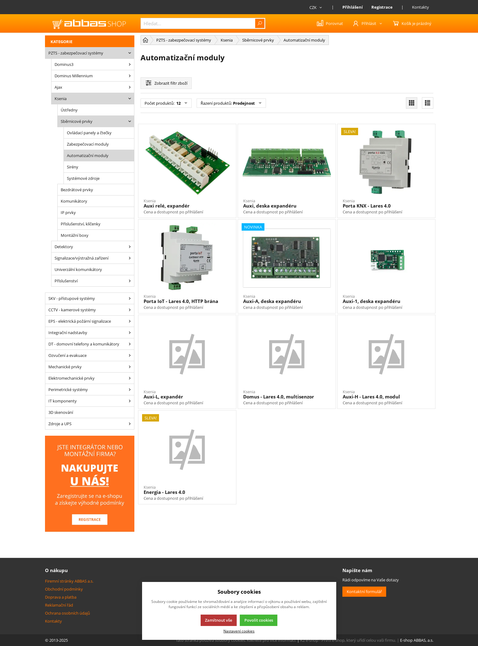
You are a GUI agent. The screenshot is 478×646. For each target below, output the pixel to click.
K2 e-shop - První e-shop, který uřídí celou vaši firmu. (348, 640)
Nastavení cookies (239, 630)
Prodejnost (244, 103)
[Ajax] (129, 87)
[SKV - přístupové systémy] (129, 298)
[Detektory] (129, 246)
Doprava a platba (60, 597)
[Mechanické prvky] (129, 367)
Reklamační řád (59, 605)
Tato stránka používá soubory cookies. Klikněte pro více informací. (236, 640)
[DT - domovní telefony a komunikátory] (129, 344)
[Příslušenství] (129, 281)
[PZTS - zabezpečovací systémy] (129, 53)
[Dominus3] (129, 64)
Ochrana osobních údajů (67, 613)
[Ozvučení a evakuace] (129, 355)
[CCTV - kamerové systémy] (129, 310)
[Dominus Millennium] (129, 76)
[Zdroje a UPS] (129, 424)
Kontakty (420, 7)
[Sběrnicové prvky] (129, 121)
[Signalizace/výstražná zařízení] (129, 258)
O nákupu (56, 570)
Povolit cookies (258, 620)
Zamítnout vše (218, 620)
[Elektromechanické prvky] (129, 378)
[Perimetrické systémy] (129, 389)
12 (178, 103)
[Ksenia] (129, 98)
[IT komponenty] (129, 401)
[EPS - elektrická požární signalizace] (129, 321)
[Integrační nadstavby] (129, 332)
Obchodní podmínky (64, 589)
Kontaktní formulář (364, 591)
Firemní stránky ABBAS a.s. (69, 581)
